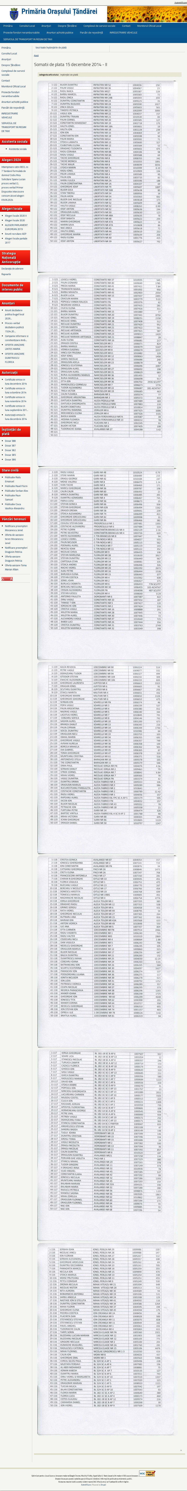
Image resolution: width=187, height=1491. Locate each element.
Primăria (8, 26)
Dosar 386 (10, 459)
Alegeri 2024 (11, 160)
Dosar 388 (10, 441)
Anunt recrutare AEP (15, 234)
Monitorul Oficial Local (149, 26)
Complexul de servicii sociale (99, 26)
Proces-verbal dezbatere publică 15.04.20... (14, 327)
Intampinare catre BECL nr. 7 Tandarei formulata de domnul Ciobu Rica (15, 171)
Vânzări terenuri (14, 519)
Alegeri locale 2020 (15, 220)
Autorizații (10, 372)
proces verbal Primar (12, 187)
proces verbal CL (10, 183)
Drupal (103, 1485)
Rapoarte (6, 274)
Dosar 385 (10, 455)
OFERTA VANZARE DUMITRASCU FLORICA (14, 358)
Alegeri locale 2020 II (16, 216)
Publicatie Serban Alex (16, 491)
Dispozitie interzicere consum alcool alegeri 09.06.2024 (12, 196)
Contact (126, 26)
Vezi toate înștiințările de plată (51, 47)
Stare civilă (10, 470)
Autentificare (180, 2)
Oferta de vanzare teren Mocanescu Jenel (14, 539)
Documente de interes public (12, 287)
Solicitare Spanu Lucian (13, 179)
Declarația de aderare (12, 268)
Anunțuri (46, 26)
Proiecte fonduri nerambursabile (21, 32)
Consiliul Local (27, 26)
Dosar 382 (10, 450)
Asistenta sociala (18, 149)
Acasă (36, 55)
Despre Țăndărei (67, 26)
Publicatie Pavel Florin (16, 486)
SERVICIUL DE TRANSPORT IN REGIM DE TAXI (27, 39)
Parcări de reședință (91, 32)
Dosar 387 (10, 445)
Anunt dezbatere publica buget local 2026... (14, 314)
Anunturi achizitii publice (60, 32)
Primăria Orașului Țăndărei (59, 11)
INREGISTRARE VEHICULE (123, 32)
